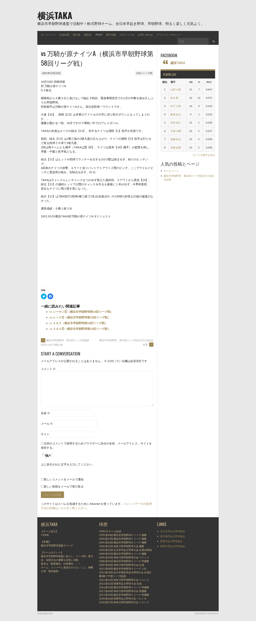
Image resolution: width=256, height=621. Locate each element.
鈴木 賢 (174, 97)
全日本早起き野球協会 (172, 531)
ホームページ (48, 34)
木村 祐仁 (175, 122)
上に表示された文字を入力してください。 (68, 464)
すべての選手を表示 (204, 154)
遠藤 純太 (175, 139)
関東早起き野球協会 (171, 541)
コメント (48, 368)
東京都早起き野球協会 (172, 536)
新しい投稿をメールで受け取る (64, 486)
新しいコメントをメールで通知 (64, 479)
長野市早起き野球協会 (172, 546)
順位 (164, 81)
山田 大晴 (175, 89)
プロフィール (126, 34)
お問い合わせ (145, 34)
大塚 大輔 (175, 130)
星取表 (87, 34)
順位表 (76, 34)
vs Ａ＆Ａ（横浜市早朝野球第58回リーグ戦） (78, 323)
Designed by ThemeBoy (207, 613)
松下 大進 (175, 106)
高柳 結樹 (175, 147)
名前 (45, 413)
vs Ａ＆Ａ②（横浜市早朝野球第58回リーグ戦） (79, 328)
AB (191, 81)
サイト (45, 434)
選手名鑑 (111, 34)
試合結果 (64, 34)
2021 (139, 73)
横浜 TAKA (177, 63)
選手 (172, 81)
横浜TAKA (54, 15)
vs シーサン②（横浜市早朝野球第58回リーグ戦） (81, 311)
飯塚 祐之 (175, 114)
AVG (209, 81)
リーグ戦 (147, 73)
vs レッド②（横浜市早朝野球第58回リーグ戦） (79, 317)
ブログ (98, 34)
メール (47, 423)
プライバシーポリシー (168, 34)
